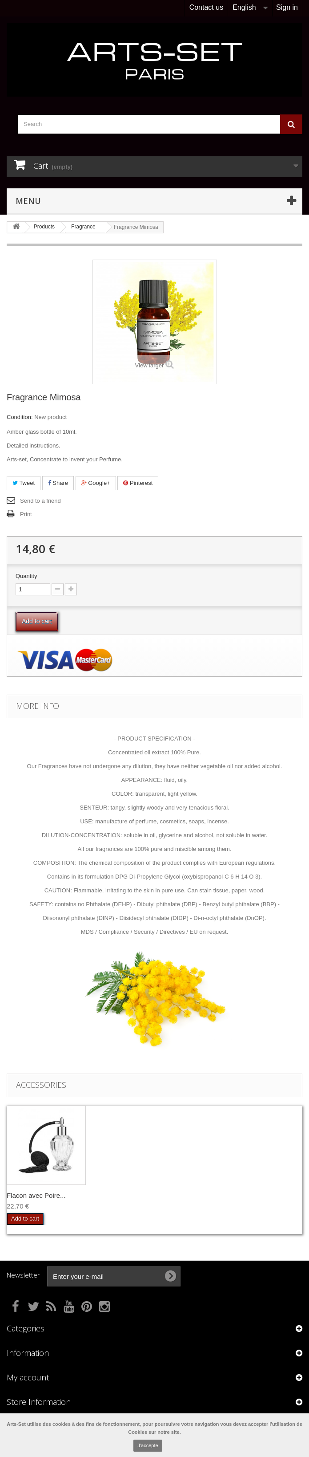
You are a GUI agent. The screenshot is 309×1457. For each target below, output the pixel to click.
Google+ (95, 483)
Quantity (26, 576)
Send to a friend (40, 500)
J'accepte (147, 1445)
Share (58, 483)
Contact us (206, 7)
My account (28, 1377)
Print (26, 514)
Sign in (287, 7)
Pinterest (137, 483)
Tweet (23, 483)
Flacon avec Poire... (36, 1195)
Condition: (20, 417)
